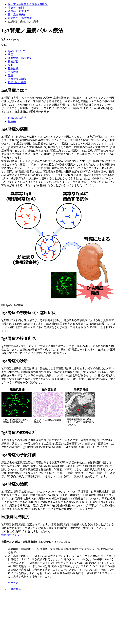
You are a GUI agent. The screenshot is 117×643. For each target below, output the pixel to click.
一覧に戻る (14, 589)
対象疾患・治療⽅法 (20, 18)
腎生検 (12, 121)
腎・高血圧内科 (17, 14)
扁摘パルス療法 (17, 82)
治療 (10, 75)
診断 (10, 65)
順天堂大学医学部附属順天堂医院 (28, 4)
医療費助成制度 (17, 78)
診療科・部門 (16, 7)
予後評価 (13, 72)
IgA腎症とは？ (16, 51)
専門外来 (13, 582)
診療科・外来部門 (18, 11)
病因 (10, 54)
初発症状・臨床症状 (20, 58)
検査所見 (13, 61)
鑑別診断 (13, 68)
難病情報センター (11, 534)
